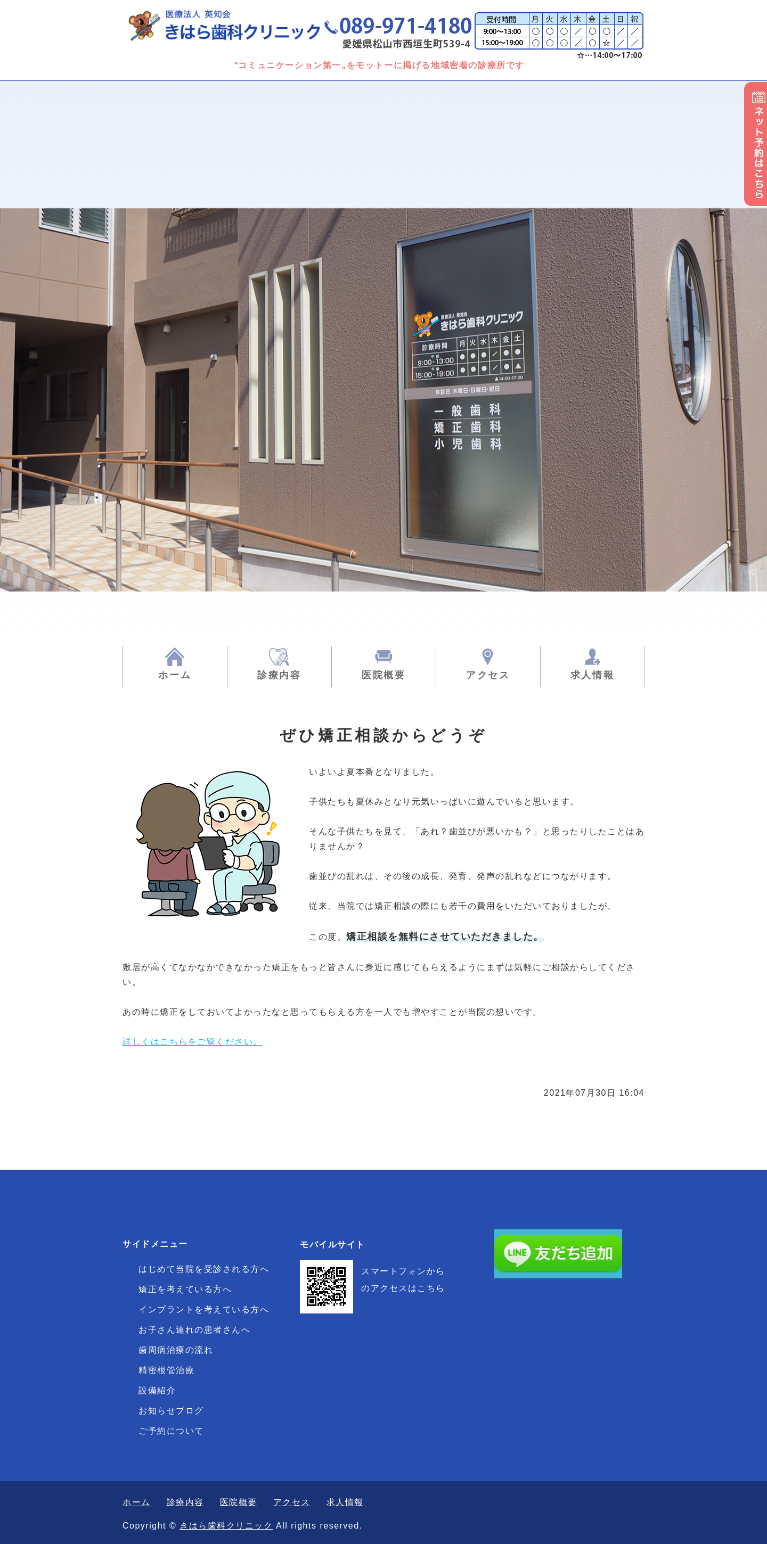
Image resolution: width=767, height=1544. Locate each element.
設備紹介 (157, 1390)
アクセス (488, 675)
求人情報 (592, 675)
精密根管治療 (166, 1370)
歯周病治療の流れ (175, 1349)
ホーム (174, 675)
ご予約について (171, 1430)
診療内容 (279, 675)
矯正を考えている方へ (185, 1289)
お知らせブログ (171, 1410)
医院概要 (384, 675)
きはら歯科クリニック (226, 1525)
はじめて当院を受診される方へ (203, 1269)
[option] (383, 361)
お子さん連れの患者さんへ (194, 1329)
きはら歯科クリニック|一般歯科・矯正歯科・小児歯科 (237, 25)
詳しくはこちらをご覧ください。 (193, 1041)
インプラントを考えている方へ (203, 1309)
